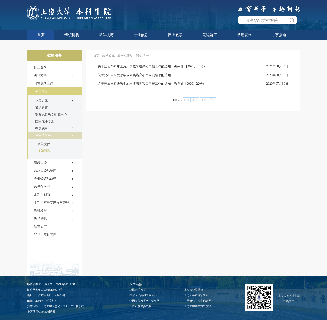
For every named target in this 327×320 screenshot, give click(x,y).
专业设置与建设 (45, 179)
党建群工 (210, 35)
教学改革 (41, 91)
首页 (41, 35)
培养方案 (41, 101)
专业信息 (141, 35)
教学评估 (40, 218)
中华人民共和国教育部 (143, 295)
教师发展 (40, 210)
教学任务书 (42, 187)
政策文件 (43, 144)
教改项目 (41, 128)
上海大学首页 (137, 289)
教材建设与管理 (45, 171)
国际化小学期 (44, 121)
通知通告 (43, 151)
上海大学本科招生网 (196, 295)
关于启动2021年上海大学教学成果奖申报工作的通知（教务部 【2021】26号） (152, 66)
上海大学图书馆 (193, 289)
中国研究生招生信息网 (197, 300)
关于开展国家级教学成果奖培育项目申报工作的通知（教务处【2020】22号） (152, 83)
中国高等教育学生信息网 (144, 300)
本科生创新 (42, 194)
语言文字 (40, 226)
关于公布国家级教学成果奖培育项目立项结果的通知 (134, 75)
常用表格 (244, 35)
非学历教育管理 (45, 234)
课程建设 (40, 163)
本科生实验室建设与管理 (51, 202)
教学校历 (106, 35)
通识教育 (41, 107)
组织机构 (71, 35)
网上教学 (175, 35)
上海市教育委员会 (140, 306)
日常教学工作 (43, 83)
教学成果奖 (43, 135)
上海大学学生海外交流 (197, 306)
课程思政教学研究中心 (51, 114)
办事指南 (279, 35)
